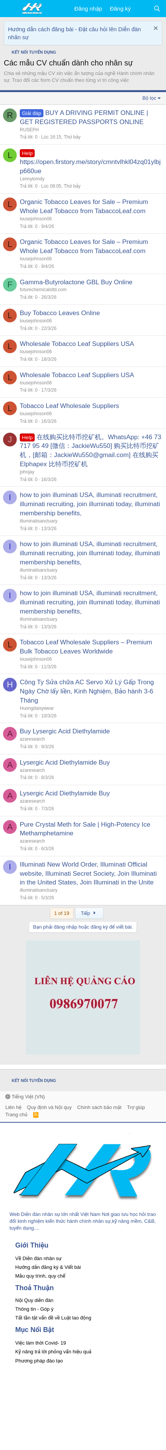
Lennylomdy (32, 179)
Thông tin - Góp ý (34, 1309)
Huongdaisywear (37, 708)
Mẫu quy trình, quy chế (40, 1276)
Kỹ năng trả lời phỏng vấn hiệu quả (53, 1351)
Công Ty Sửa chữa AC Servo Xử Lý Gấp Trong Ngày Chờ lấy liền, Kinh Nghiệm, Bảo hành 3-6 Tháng (87, 691)
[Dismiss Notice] (155, 29)
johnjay (27, 472)
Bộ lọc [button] (149, 98)
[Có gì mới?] (141, 9)
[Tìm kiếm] (157, 9)
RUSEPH (29, 129)
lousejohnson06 (36, 218)
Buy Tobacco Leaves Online (60, 313)
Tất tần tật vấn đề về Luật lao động (53, 1318)
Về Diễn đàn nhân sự (38, 1258)
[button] (10, 8)
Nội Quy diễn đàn (34, 1300)
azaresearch (32, 739)
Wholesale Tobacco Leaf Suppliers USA (77, 343)
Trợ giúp (136, 1107)
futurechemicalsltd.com (43, 289)
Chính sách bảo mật (99, 1107)
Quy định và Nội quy (49, 1107)
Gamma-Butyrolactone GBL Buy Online (76, 282)
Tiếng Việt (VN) (25, 1096)
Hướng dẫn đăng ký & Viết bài (48, 1267)
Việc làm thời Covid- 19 (40, 1343)
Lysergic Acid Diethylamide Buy (65, 762)
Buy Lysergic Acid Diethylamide (65, 731)
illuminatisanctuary (38, 521)
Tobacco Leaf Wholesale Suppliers (69, 406)
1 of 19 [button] (61, 913)
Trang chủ (16, 1114)
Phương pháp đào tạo (39, 1361)
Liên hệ (13, 1107)
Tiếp (89, 913)
